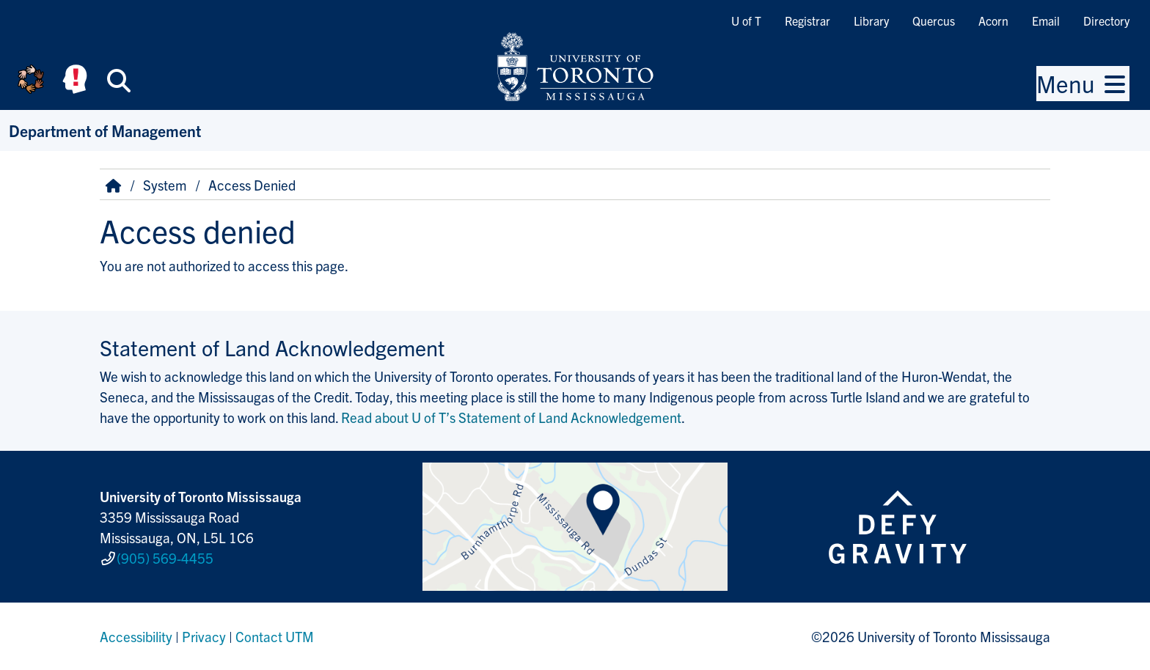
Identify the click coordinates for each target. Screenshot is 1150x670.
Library (871, 20)
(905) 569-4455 (165, 558)
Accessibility (136, 636)
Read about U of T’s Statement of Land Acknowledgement (511, 417)
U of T (746, 20)
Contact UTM (274, 636)
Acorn (993, 20)
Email (1046, 20)
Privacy (204, 636)
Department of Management (105, 130)
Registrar (807, 20)
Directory (1106, 20)
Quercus (933, 20)
